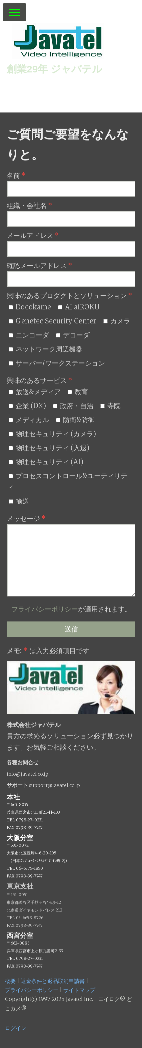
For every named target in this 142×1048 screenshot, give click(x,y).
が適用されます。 (71, 609)
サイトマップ (79, 990)
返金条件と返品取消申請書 (53, 981)
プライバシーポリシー (44, 609)
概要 (10, 981)
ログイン (15, 1028)
